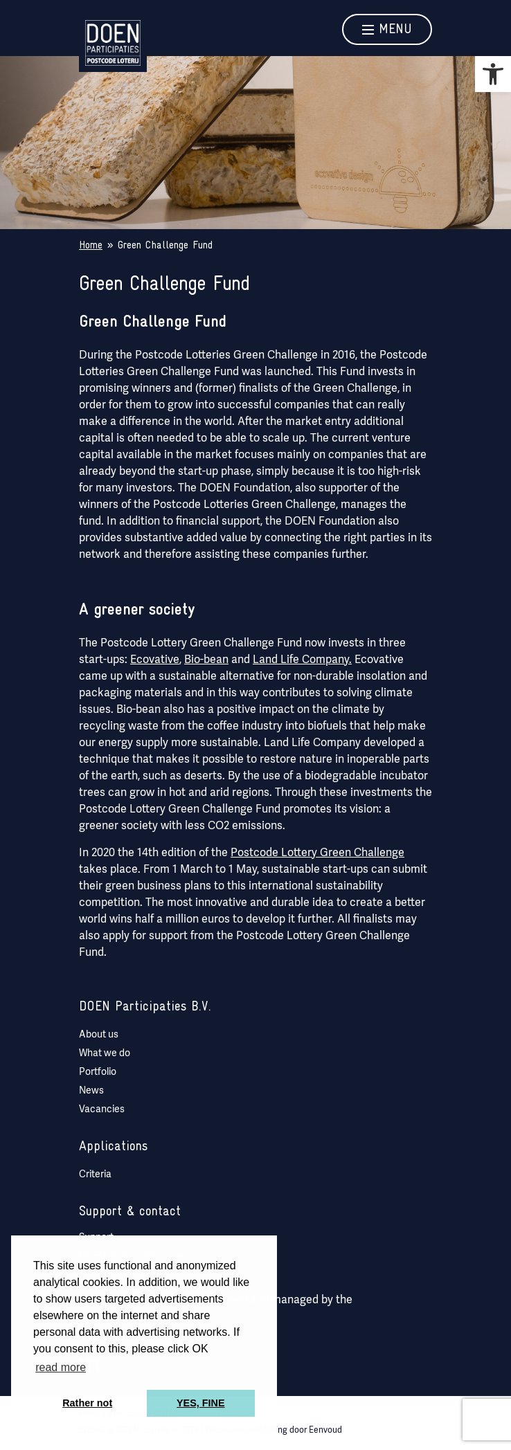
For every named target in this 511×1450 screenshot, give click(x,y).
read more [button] (60, 1367)
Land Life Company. (302, 659)
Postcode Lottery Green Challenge (317, 852)
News (91, 1090)
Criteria (95, 1174)
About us (98, 1034)
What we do (104, 1052)
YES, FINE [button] (201, 1402)
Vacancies (102, 1109)
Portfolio (97, 1071)
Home (90, 245)
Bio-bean (206, 659)
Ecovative (154, 659)
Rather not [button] (87, 1402)
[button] (493, 74)
